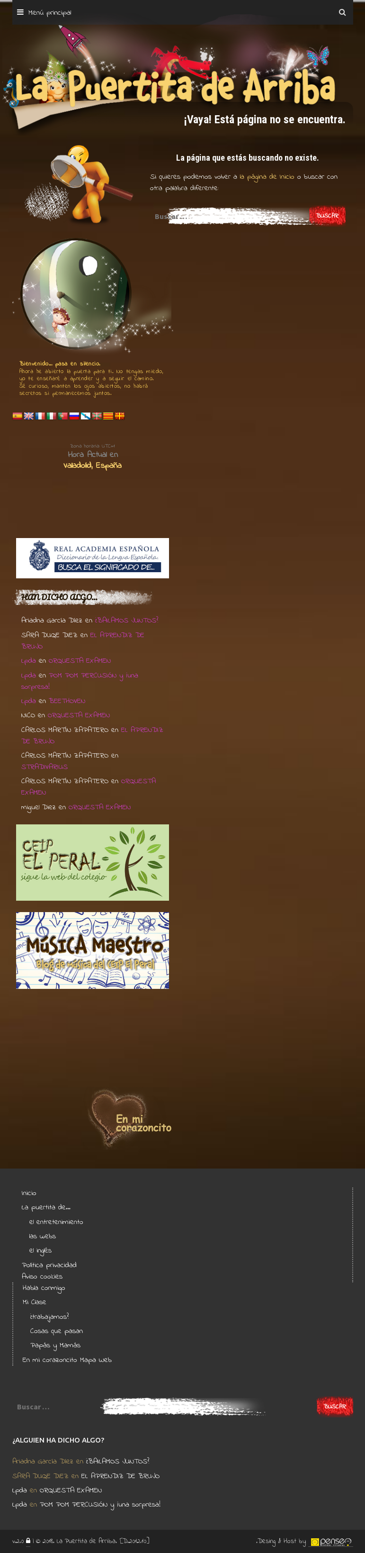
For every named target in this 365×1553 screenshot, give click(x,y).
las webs (42, 1236)
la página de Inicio (265, 177)
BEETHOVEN (67, 701)
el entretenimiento (56, 1222)
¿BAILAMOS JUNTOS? (126, 620)
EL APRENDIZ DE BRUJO (120, 1476)
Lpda (28, 661)
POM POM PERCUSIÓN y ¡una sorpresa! (100, 1504)
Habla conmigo (44, 1288)
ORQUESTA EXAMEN (80, 661)
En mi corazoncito (50, 1360)
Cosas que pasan (56, 1331)
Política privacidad (49, 1265)
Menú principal (49, 12)
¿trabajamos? (49, 1317)
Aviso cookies (42, 1276)
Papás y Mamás (55, 1345)
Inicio (29, 1193)
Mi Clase (34, 1302)
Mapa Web (96, 1360)
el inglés (40, 1250)
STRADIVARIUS (44, 767)
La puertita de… (46, 1207)
